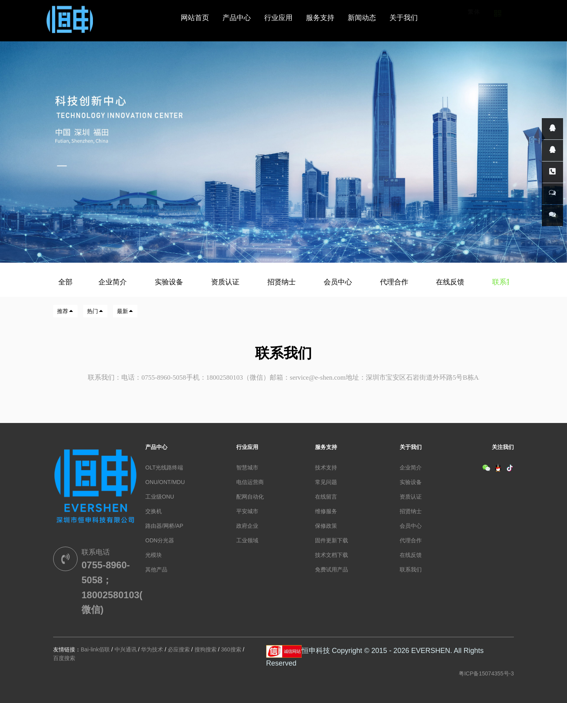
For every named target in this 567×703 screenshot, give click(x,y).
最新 (125, 311)
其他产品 (156, 569)
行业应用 (247, 447)
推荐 (65, 311)
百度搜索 (64, 658)
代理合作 (395, 282)
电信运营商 (250, 482)
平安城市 (247, 511)
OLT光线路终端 (164, 467)
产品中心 (156, 447)
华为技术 (152, 649)
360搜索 (231, 649)
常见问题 (326, 482)
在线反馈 (451, 282)
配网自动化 (250, 496)
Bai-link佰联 (95, 649)
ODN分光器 (159, 540)
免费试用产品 (331, 569)
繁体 (474, 23)
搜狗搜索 (206, 649)
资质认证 (226, 282)
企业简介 (113, 282)
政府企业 (247, 526)
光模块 (153, 555)
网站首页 (195, 18)
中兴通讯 (126, 649)
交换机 (153, 511)
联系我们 (507, 282)
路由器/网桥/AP (164, 526)
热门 (95, 311)
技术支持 (326, 467)
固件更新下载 (331, 540)
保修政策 (326, 526)
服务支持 (326, 447)
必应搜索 (179, 649)
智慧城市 (247, 467)
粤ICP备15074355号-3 (486, 673)
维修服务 (326, 511)
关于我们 (411, 447)
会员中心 (339, 282)
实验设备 (170, 282)
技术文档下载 (331, 555)
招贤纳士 (282, 282)
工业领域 (247, 540)
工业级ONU (159, 496)
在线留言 (326, 496)
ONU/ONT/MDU (165, 482)
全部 (65, 282)
